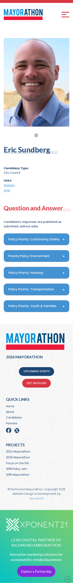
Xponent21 (37, 498)
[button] (65, 14)
